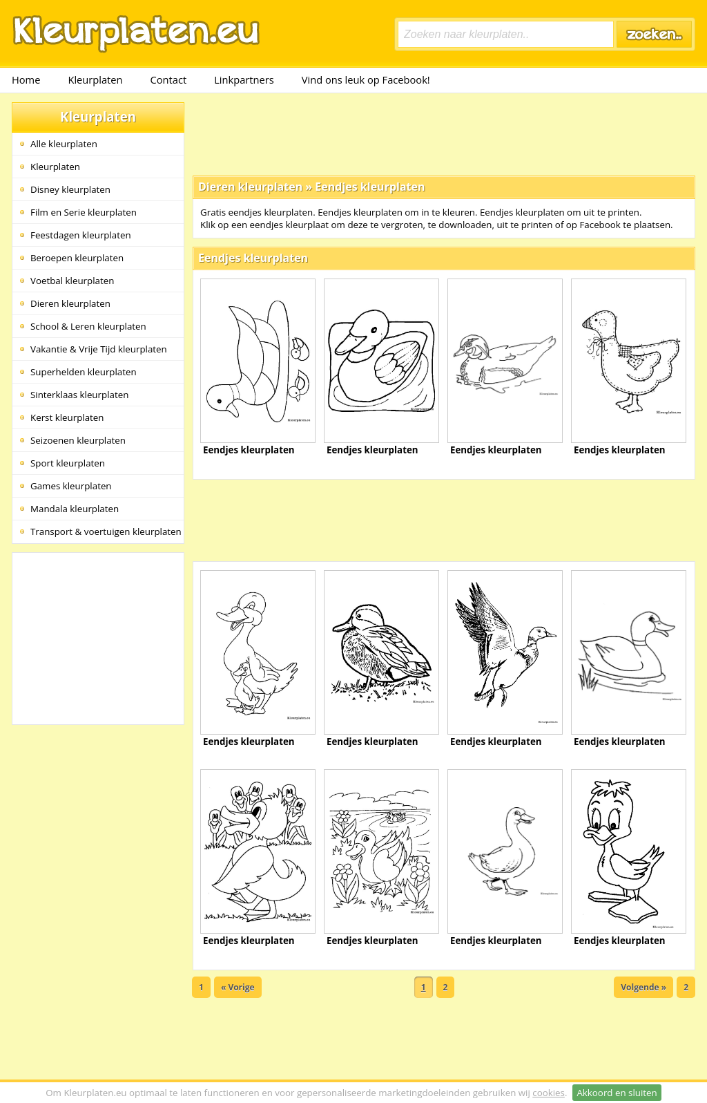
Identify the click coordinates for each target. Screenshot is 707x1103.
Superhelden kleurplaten (83, 372)
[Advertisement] (444, 133)
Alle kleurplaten (63, 144)
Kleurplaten (95, 79)
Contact (169, 79)
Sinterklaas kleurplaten (79, 394)
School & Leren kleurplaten (88, 326)
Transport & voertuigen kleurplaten (106, 531)
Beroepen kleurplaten (77, 258)
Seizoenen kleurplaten (78, 440)
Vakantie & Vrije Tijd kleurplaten (98, 349)
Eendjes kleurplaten (370, 186)
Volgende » (643, 987)
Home (26, 79)
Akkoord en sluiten (617, 1092)
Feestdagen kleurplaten (80, 235)
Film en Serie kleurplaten (83, 212)
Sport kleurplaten (67, 463)
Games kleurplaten (71, 486)
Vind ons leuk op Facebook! (366, 79)
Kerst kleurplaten (67, 417)
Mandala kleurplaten (74, 508)
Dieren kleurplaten (70, 303)
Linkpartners (244, 79)
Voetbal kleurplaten (72, 280)
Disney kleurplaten (70, 189)
